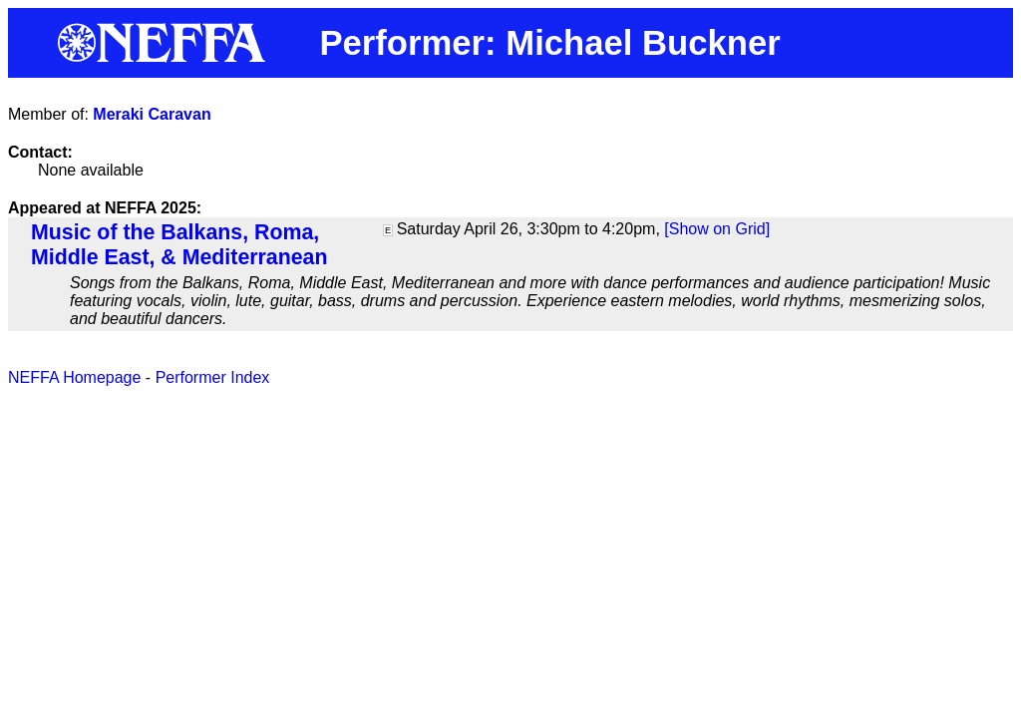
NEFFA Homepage (74, 377)
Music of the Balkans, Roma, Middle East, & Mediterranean (179, 244)
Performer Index (213, 377)
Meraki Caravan (151, 114)
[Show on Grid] (717, 228)
